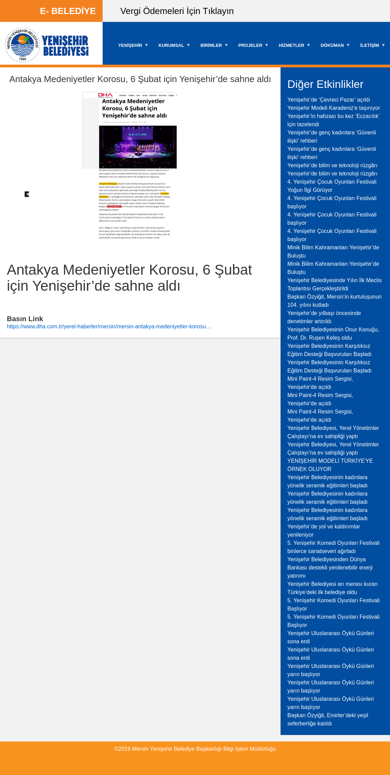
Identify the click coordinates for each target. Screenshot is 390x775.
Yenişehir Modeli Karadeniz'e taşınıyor (333, 108)
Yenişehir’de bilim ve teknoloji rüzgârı (332, 165)
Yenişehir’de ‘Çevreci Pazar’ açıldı (328, 100)
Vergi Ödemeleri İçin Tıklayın (177, 11)
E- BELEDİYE (68, 11)
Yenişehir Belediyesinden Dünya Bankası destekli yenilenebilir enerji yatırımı (330, 567)
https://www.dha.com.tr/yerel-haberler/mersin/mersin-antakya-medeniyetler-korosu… (109, 326)
